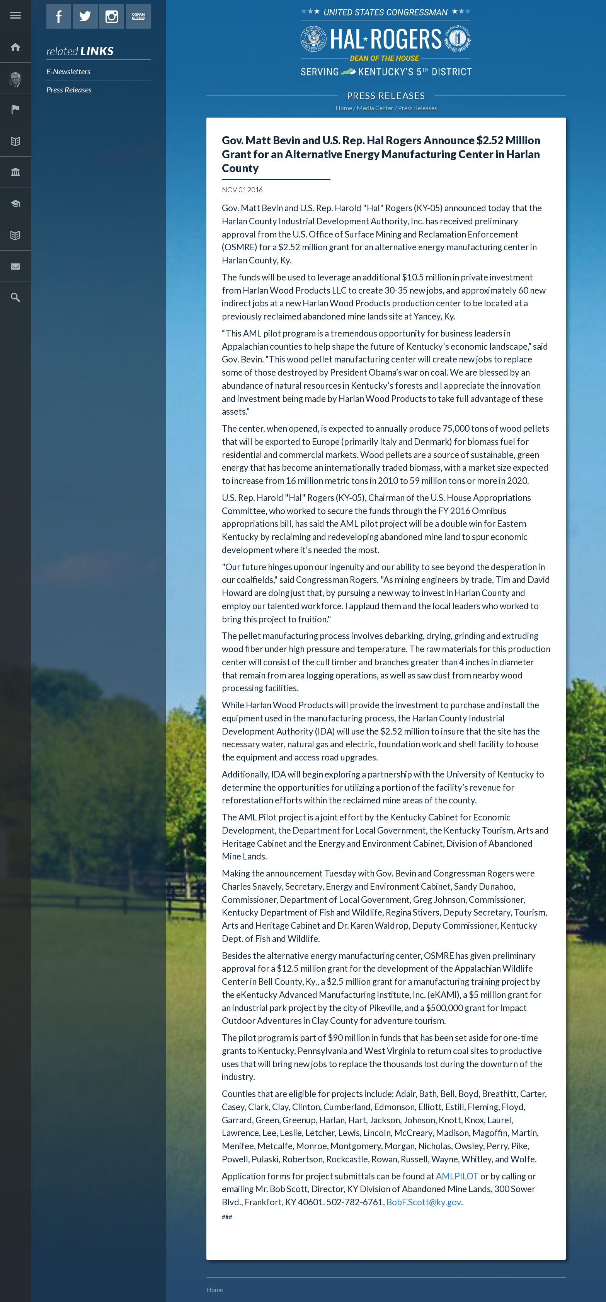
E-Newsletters (68, 71)
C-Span (138, 16)
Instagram (111, 16)
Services (15, 109)
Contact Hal (15, 266)
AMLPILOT (457, 1176)
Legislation (15, 172)
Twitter (85, 16)
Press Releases (69, 89)
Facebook (58, 16)
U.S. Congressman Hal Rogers (386, 41)
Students (15, 203)
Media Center (15, 234)
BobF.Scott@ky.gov (423, 1202)
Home (343, 107)
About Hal (15, 78)
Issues (15, 140)
